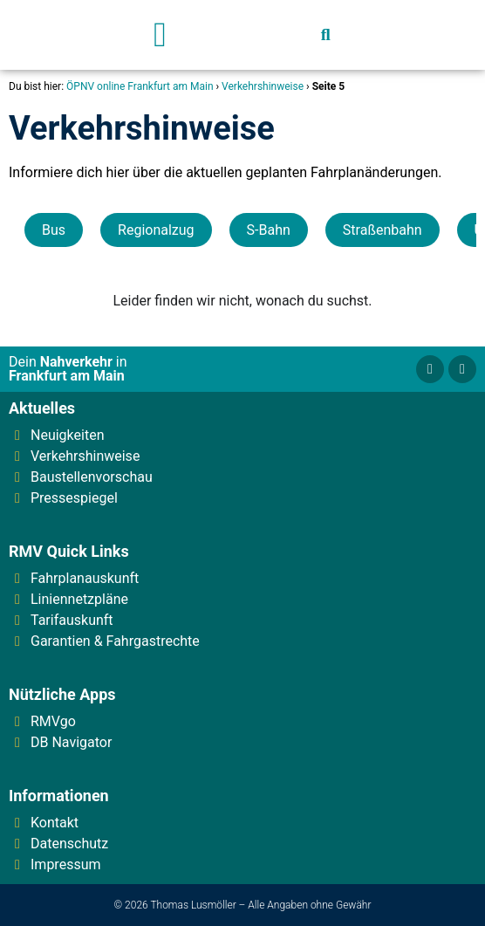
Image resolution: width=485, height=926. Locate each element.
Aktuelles (42, 408)
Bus (53, 230)
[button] (160, 35)
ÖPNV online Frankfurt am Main (139, 86)
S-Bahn (268, 230)
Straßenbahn (382, 230)
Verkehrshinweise (263, 86)
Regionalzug (156, 230)
